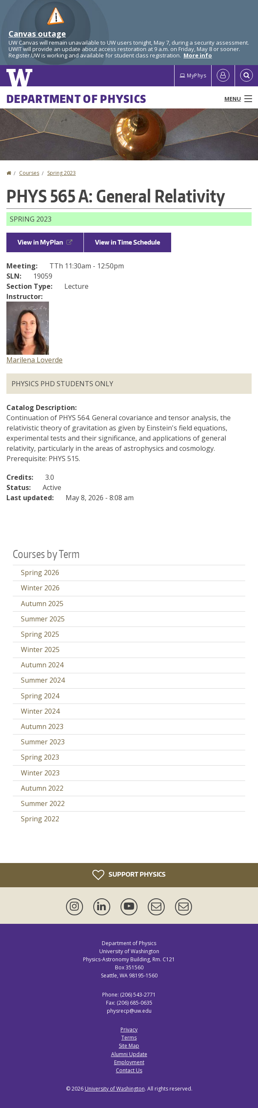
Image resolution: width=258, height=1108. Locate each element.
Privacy (129, 1029)
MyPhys (193, 75)
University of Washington (115, 1088)
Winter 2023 (40, 773)
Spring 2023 (61, 173)
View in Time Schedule (127, 242)
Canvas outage (37, 33)
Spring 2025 (40, 634)
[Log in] (223, 75)
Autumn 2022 (42, 788)
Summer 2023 (43, 741)
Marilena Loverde (34, 360)
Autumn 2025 (42, 603)
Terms (129, 1037)
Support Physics (129, 875)
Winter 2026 (40, 587)
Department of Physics (76, 98)
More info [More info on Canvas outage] (197, 55)
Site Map (129, 1045)
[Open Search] (246, 75)
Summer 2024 (43, 680)
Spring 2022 (40, 818)
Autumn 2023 (42, 726)
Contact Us (129, 1070)
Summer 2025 (43, 619)
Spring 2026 (40, 572)
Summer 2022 (43, 803)
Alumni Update (129, 1054)
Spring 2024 (40, 696)
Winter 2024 (40, 711)
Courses (29, 173)
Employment (129, 1062)
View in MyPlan (44, 242)
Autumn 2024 (42, 664)
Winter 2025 (40, 649)
